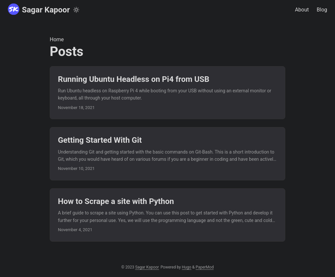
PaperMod (205, 267)
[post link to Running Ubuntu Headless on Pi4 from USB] (167, 92)
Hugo (186, 267)
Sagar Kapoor (39, 9)
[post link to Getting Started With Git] (167, 153)
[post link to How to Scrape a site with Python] (167, 215)
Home (57, 39)
